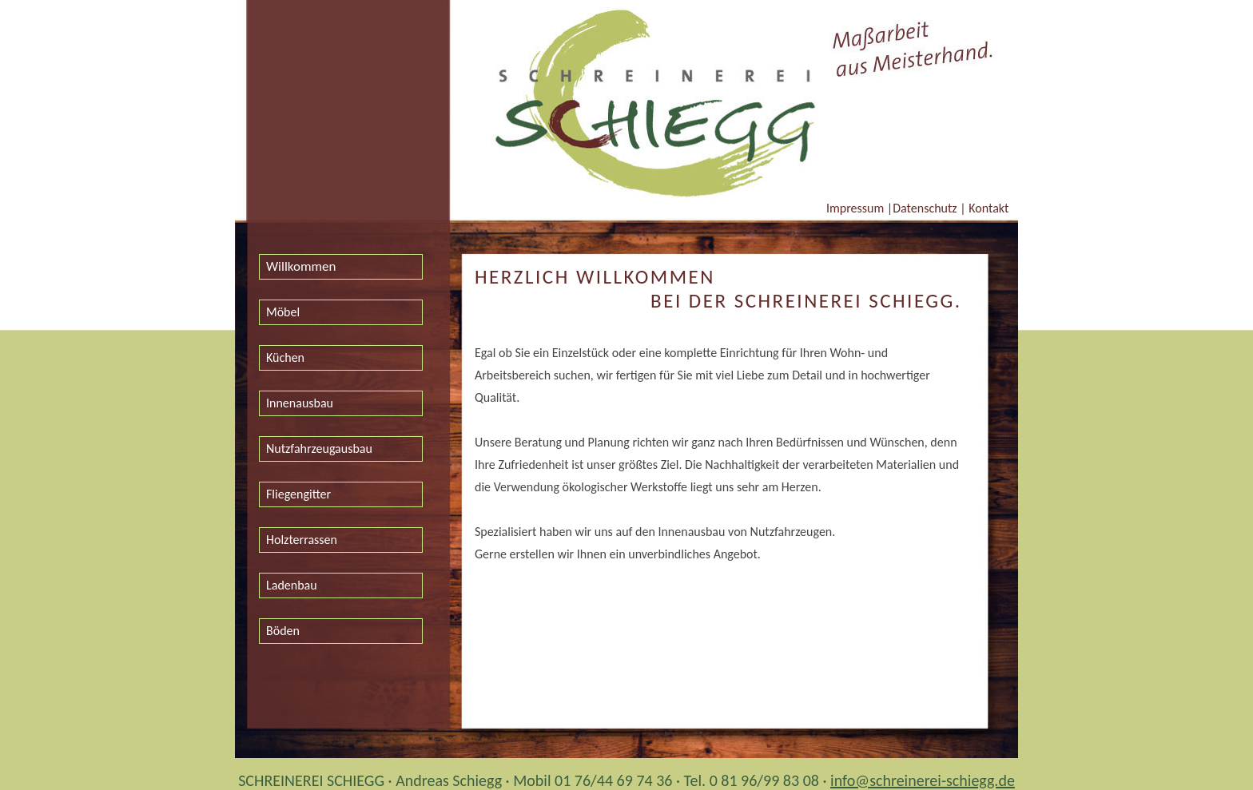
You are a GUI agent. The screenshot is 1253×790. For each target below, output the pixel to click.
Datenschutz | (929, 208)
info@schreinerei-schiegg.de (922, 780)
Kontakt (987, 208)
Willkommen (301, 266)
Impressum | (859, 208)
